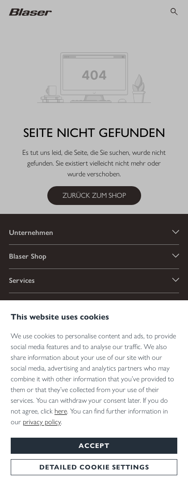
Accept (94, 446)
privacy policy (42, 421)
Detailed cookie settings (94, 467)
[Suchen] (174, 12)
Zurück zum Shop (94, 195)
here (60, 410)
